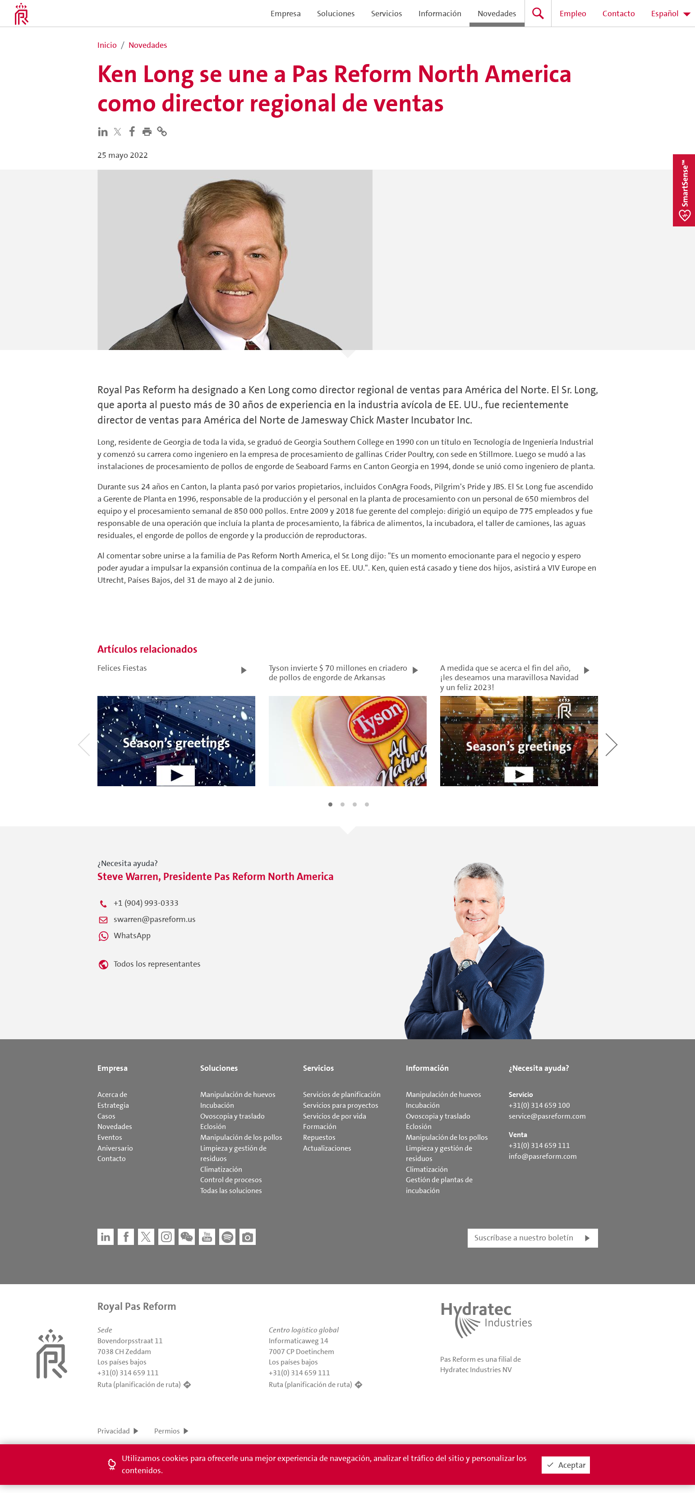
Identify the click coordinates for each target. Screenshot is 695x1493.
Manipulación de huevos (238, 1094)
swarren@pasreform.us (155, 919)
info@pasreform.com (543, 1156)
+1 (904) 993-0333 (146, 903)
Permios (167, 1431)
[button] (149, 130)
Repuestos (319, 1137)
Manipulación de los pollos (241, 1137)
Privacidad (113, 1431)
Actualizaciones (327, 1148)
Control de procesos (231, 1179)
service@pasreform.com (547, 1116)
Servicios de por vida (334, 1116)
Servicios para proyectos (340, 1105)
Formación (319, 1126)
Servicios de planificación (342, 1094)
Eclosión (213, 1126)
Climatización (221, 1169)
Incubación (217, 1105)
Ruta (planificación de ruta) (139, 1384)
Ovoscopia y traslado (232, 1116)
